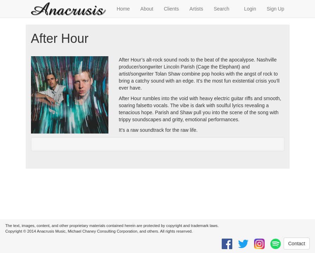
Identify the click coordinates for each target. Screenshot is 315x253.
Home (123, 9)
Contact (296, 243)
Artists (196, 9)
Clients (171, 9)
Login (250, 9)
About (146, 9)
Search (221, 9)
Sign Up (275, 9)
